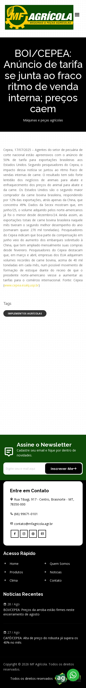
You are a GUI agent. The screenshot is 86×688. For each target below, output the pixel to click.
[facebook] (15, 534)
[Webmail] (42, 534)
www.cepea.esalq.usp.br (21, 285)
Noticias (53, 572)
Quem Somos (57, 563)
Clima (10, 580)
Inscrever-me (63, 468)
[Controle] (33, 534)
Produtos (13, 572)
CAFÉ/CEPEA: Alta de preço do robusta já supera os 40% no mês (40, 640)
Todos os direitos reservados (46, 678)
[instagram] (24, 534)
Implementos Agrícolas (25, 313)
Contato (53, 580)
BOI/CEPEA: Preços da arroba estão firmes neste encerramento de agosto (38, 612)
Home (11, 563)
